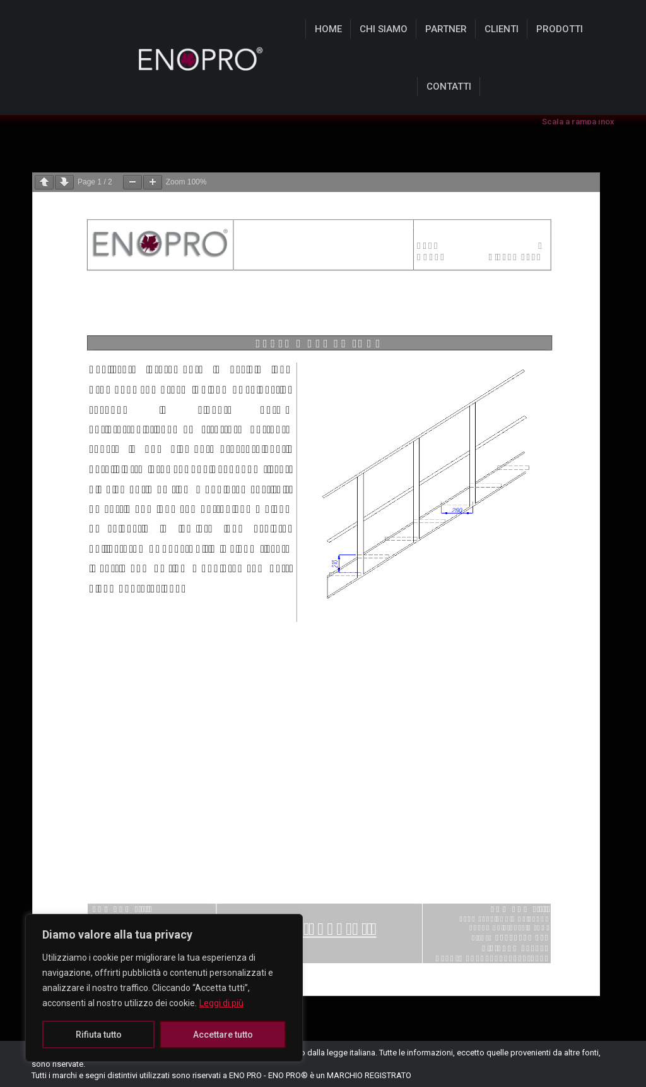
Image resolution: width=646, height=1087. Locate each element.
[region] (164, 988)
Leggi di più (221, 1003)
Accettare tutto (223, 1035)
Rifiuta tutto (99, 1035)
